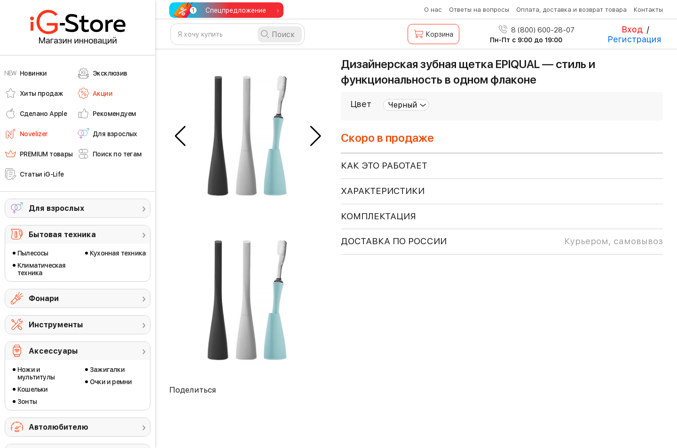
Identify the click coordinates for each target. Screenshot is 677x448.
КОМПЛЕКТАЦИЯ (378, 216)
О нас (433, 9)
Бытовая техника (62, 234)
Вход (632, 29)
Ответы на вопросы (479, 9)
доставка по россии (502, 241)
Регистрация (634, 39)
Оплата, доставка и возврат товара (571, 9)
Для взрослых (56, 208)
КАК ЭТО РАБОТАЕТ (384, 165)
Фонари (44, 298)
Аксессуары (53, 351)
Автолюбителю (58, 427)
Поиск (283, 34)
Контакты (648, 9)
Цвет (360, 104)
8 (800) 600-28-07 (537, 30)
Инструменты (56, 324)
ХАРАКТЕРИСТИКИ (383, 190)
